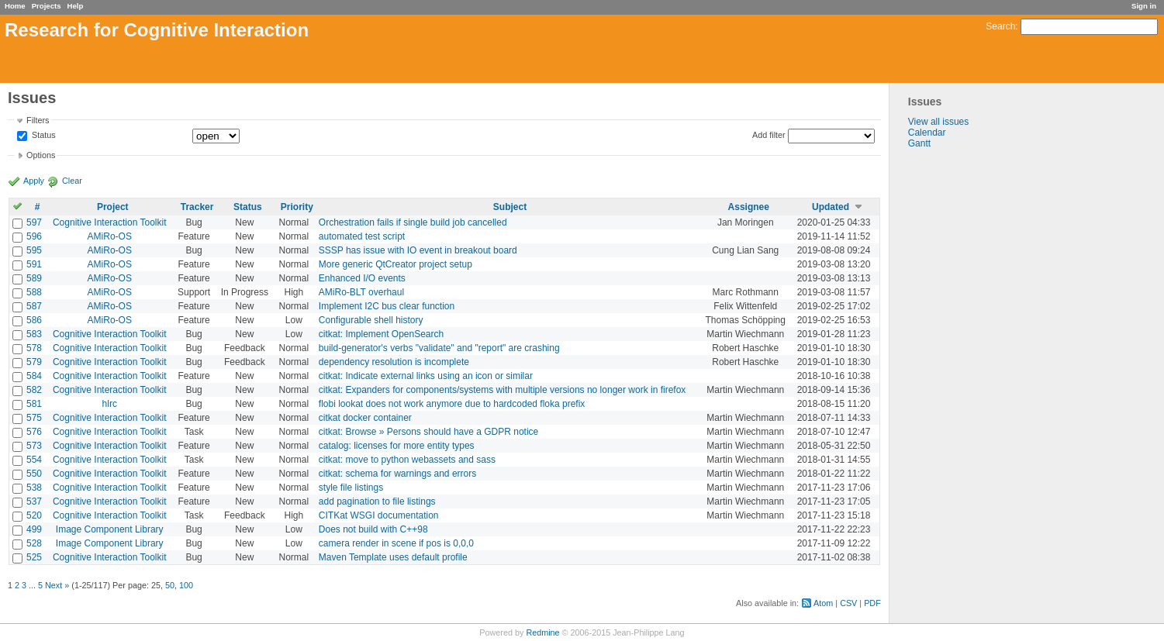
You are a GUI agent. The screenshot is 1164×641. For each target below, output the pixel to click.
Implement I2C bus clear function (386, 306)
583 (34, 334)
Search (1000, 26)
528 (34, 543)
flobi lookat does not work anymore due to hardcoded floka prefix (452, 403)
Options (40, 155)
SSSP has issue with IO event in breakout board (418, 250)
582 (34, 389)
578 (34, 348)
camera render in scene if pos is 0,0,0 (396, 543)
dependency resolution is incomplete (394, 362)
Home (15, 6)
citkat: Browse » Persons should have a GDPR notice (428, 431)
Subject (510, 207)
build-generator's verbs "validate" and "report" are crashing (439, 348)
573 (34, 445)
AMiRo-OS (110, 236)
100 (186, 585)
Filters (37, 120)
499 (34, 529)
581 (34, 403)
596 (34, 236)
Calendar (927, 132)
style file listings (351, 487)
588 (34, 292)
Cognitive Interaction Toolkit (110, 222)
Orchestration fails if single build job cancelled (413, 222)
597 (34, 222)
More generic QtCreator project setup (395, 264)
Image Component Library (110, 529)
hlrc (109, 403)
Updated (830, 207)
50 (169, 585)
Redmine (542, 632)
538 (34, 487)
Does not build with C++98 (373, 529)
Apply (33, 180)
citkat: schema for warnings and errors (397, 473)
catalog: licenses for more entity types (397, 445)
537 (34, 501)
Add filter (769, 135)
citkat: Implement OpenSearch (381, 334)
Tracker (197, 207)
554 (34, 459)
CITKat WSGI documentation (379, 515)
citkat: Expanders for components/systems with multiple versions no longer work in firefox (502, 389)
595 (34, 250)
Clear (72, 180)
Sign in (1143, 6)
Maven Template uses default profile (393, 557)
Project (113, 207)
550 (34, 473)
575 (34, 417)
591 (34, 264)
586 (34, 320)
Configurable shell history (371, 320)
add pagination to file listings (377, 501)
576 (34, 431)
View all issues (938, 121)
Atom (823, 603)
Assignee (748, 207)
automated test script (362, 236)
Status (42, 135)
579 (34, 362)
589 (34, 278)
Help (75, 6)
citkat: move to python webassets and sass (407, 459)
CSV (848, 603)
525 (34, 557)
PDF (872, 603)
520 (34, 515)
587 (34, 306)
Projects (46, 6)
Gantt (919, 143)
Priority (297, 207)
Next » (57, 585)
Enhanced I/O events (362, 278)
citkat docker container (365, 417)
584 (34, 375)
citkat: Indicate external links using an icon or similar (426, 375)
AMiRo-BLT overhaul (361, 292)
